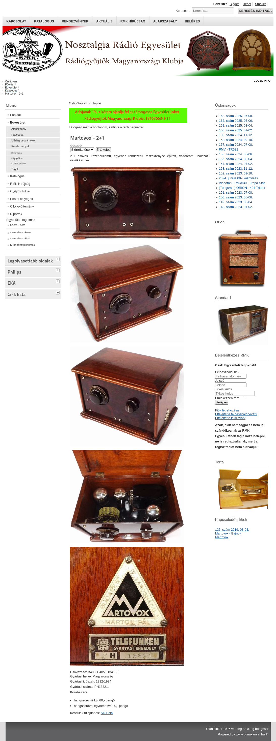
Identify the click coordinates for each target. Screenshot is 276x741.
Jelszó (219, 380)
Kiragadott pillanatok (22, 244)
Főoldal (15, 115)
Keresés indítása (255, 11)
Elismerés (16, 153)
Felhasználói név (227, 372)
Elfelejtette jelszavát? (230, 418)
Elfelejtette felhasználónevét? (236, 414)
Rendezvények (75, 21)
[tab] (58, 258)
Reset (247, 4)
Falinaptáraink (18, 163)
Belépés (192, 21)
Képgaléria (16, 158)
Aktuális (104, 21)
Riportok (16, 214)
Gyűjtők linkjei (20, 191)
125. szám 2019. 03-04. (232, 529)
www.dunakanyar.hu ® (252, 734)
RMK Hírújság (20, 184)
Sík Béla (107, 713)
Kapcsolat (16, 21)
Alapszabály (165, 21)
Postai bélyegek (21, 199)
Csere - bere (17, 224)
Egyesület (17, 122)
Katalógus (44, 21)
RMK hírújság (132, 21)
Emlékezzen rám (227, 398)
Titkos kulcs (223, 389)
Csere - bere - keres (20, 232)
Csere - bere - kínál (20, 238)
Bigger (234, 4)
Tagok (15, 169)
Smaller (260, 4)
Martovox (222, 537)
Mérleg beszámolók (23, 140)
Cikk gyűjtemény (22, 206)
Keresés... (183, 11)
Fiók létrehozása (227, 410)
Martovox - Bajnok (228, 533)
